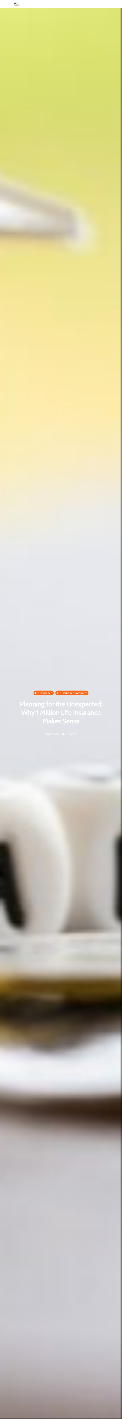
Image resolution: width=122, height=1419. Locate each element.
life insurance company (72, 693)
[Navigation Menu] (107, 3)
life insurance (43, 693)
